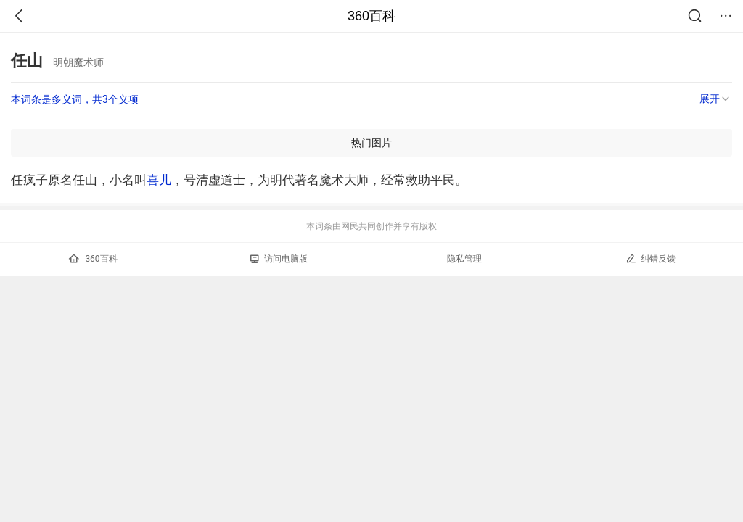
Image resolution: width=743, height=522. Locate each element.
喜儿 (159, 180)
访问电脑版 (279, 259)
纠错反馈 (650, 258)
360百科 (371, 16)
